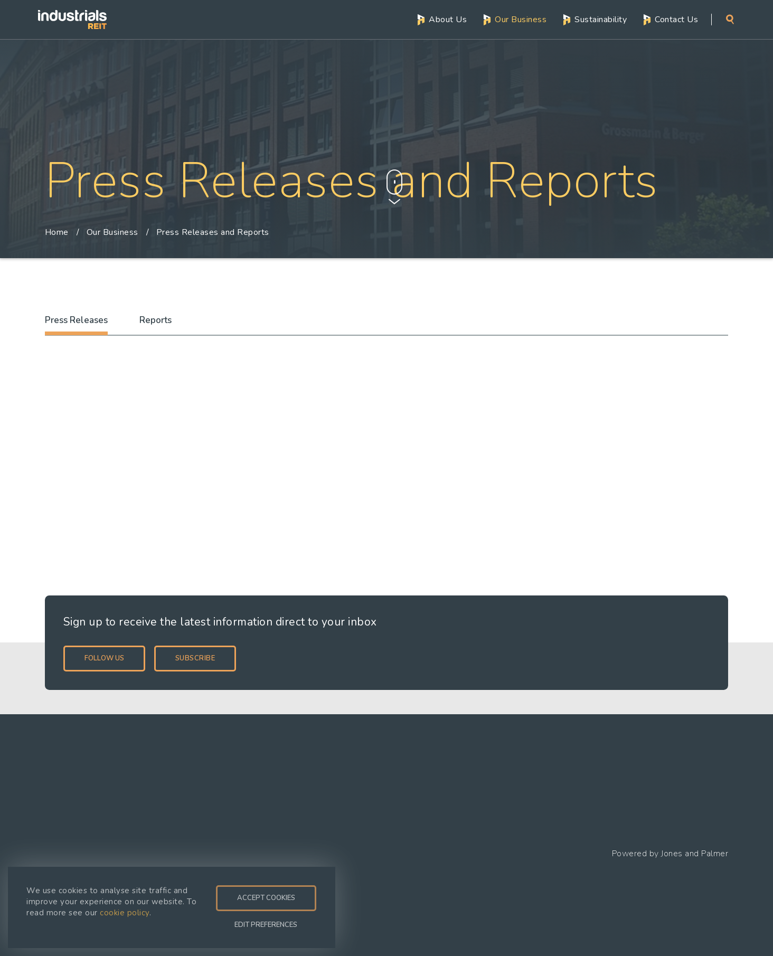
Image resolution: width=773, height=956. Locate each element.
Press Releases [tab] (76, 320)
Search (730, 18)
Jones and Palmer (694, 853)
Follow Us (104, 658)
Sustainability (600, 18)
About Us (448, 18)
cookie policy (124, 912)
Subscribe (195, 658)
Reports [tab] (155, 320)
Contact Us (676, 18)
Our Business (520, 18)
